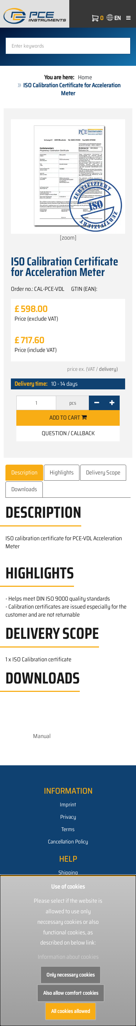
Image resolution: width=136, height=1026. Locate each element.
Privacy (68, 817)
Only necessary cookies (70, 975)
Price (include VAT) (36, 350)
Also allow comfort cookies (70, 993)
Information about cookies (68, 956)
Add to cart (68, 417)
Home (85, 77)
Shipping (68, 872)
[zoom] (68, 180)
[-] (96, 403)
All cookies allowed (70, 1011)
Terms (68, 829)
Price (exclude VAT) (36, 319)
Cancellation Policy (68, 841)
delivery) (108, 369)
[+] (112, 403)
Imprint (68, 804)
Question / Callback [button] (68, 433)
